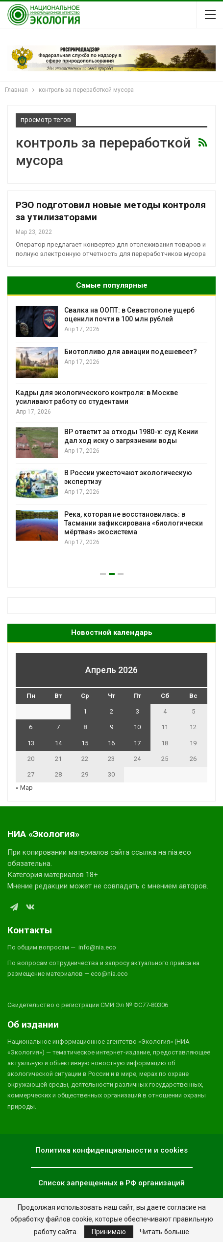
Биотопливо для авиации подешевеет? (130, 352)
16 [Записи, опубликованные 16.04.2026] (111, 743)
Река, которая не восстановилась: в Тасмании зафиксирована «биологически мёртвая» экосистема (133, 523)
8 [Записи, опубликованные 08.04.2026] (85, 727)
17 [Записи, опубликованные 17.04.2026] (137, 743)
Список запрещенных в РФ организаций (111, 1183)
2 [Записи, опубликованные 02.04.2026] (111, 711)
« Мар (24, 787)
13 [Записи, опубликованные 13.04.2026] (30, 743)
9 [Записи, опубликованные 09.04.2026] (111, 727)
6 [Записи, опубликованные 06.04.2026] (30, 727)
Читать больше (164, 1231)
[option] (111, 426)
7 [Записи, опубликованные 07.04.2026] (58, 727)
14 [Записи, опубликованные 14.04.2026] (58, 743)
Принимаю (109, 1232)
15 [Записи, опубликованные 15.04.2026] (84, 743)
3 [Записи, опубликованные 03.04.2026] (137, 711)
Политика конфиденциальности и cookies (112, 1150)
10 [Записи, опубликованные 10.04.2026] (137, 727)
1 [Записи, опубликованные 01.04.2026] (85, 711)
